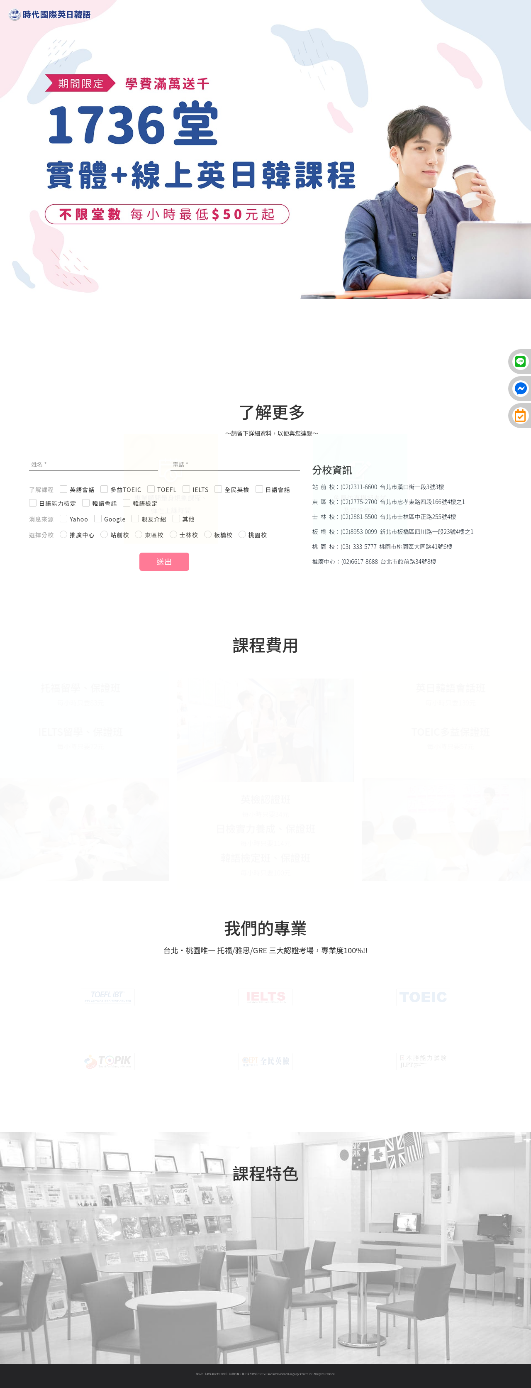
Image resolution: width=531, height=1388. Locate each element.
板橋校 (223, 535)
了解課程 (41, 489)
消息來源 (41, 519)
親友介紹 (153, 519)
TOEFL (167, 489)
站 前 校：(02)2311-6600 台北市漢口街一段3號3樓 (378, 486)
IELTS (200, 489)
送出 (164, 561)
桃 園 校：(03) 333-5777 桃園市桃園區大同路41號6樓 (382, 546)
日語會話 (278, 489)
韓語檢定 (145, 503)
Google (115, 519)
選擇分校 (41, 535)
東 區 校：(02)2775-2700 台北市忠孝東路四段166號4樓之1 (388, 501)
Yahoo (79, 519)
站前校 (119, 535)
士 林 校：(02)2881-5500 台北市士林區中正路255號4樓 (384, 516)
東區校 (154, 535)
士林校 (189, 535)
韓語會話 (104, 503)
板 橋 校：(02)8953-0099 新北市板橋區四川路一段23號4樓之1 (393, 531)
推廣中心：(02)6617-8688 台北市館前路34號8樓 (374, 561)
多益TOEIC (125, 489)
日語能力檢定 (57, 503)
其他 (189, 519)
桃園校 (257, 535)
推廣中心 (82, 535)
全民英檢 (236, 489)
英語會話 (82, 489)
